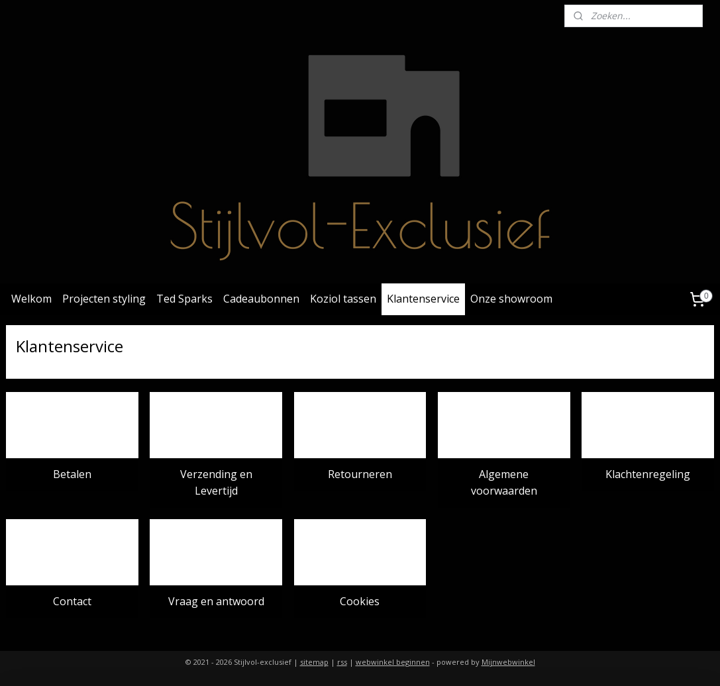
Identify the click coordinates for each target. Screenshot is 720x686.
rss (342, 662)
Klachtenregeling (647, 474)
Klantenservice (423, 298)
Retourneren (360, 474)
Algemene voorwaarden (504, 483)
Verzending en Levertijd (216, 483)
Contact (72, 601)
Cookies (360, 601)
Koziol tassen (343, 298)
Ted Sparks (184, 298)
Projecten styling (104, 298)
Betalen (72, 474)
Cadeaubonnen (261, 298)
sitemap (314, 662)
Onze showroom (511, 298)
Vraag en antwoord (216, 601)
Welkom (31, 298)
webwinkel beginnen (393, 662)
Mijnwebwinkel (508, 662)
